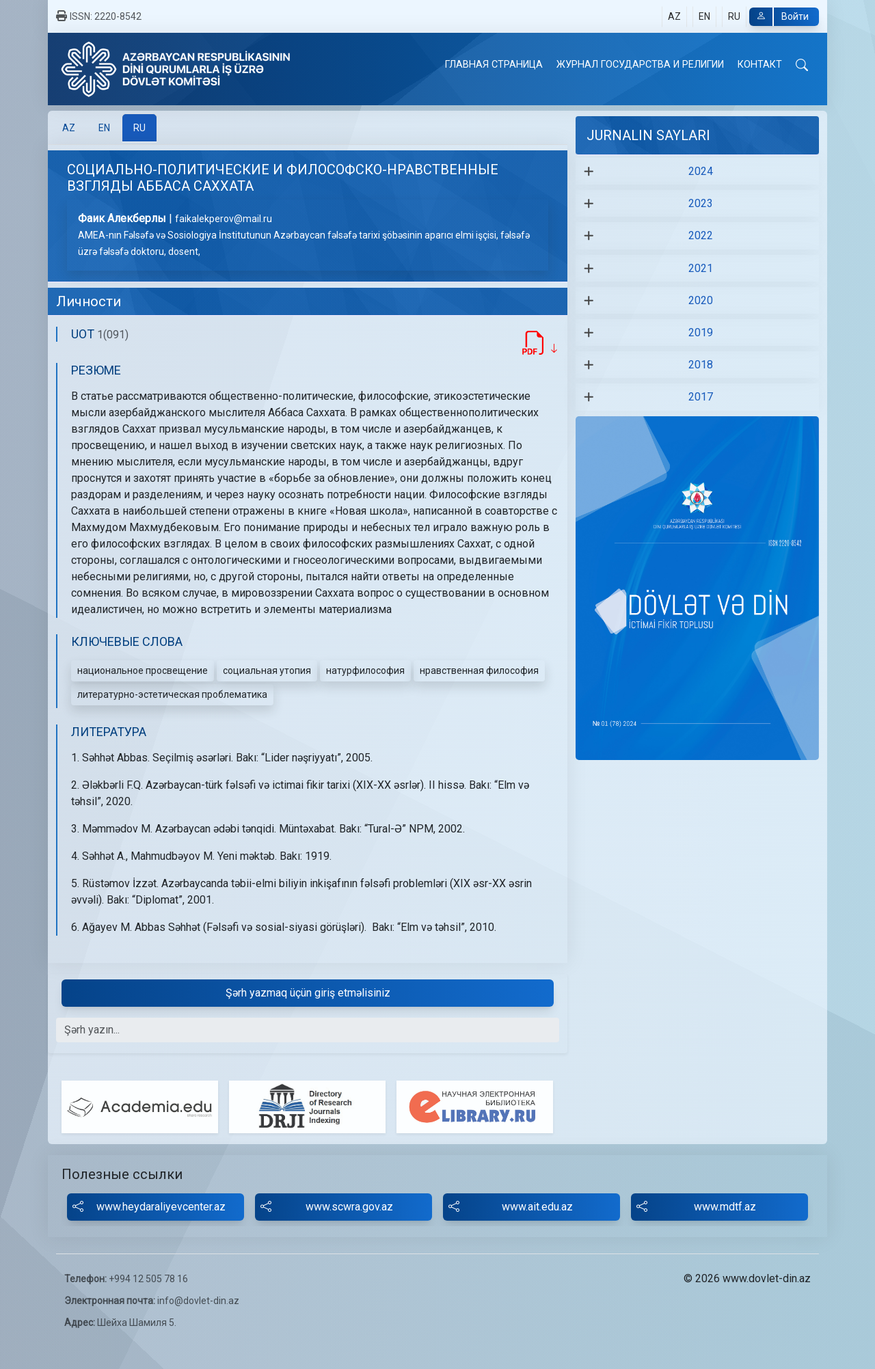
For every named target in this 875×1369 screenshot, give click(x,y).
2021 (700, 268)
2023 (700, 203)
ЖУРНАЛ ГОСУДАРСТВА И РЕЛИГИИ (640, 64)
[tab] (69, 127)
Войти (779, 17)
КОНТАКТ (760, 64)
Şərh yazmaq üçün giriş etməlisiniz (308, 992)
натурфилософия (365, 670)
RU (734, 16)
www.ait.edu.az (510, 1207)
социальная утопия (267, 670)
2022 (700, 235)
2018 (700, 364)
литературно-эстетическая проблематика (172, 694)
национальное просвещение (142, 670)
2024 (700, 171)
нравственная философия (479, 670)
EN (704, 16)
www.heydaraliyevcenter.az (149, 1207)
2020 (700, 300)
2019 (700, 332)
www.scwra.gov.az (326, 1207)
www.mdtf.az (696, 1207)
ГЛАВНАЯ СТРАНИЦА (494, 64)
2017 (700, 396)
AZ (674, 16)
